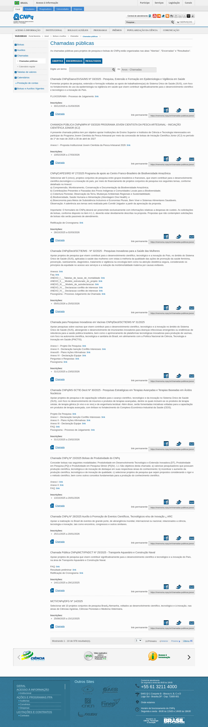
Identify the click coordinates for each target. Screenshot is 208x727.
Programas (100, 30)
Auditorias (24, 701)
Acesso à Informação (27, 30)
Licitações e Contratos (34, 711)
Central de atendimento (140, 16)
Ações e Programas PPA (34, 697)
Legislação (174, 2)
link (97, 96)
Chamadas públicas (90, 36)
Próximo (174, 641)
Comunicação (171, 30)
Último (186, 641)
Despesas (24, 708)
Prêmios (117, 30)
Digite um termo (58, 69)
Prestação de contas (27, 83)
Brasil (24, 2)
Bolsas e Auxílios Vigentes (30, 88)
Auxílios (21, 50)
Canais (188, 2)
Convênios (25, 704)
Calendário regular (27, 66)
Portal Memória (34, 36)
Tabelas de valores (26, 72)
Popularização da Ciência (142, 30)
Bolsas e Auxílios (78, 30)
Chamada (59, 114)
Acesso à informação (47, 2)
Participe (145, 2)
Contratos (24, 715)
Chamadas (74, 36)
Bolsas (20, 44)
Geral (47, 36)
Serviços (159, 2)
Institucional (54, 30)
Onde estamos (148, 702)
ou (118, 69)
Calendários (23, 77)
